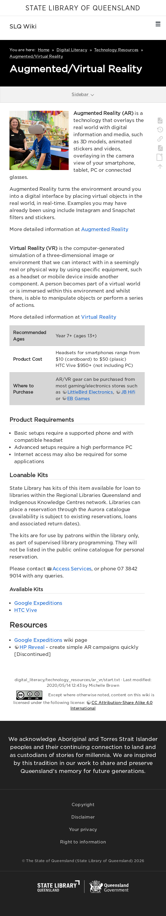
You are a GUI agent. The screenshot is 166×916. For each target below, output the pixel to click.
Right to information (83, 842)
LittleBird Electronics (90, 391)
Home (43, 50)
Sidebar (83, 94)
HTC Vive (25, 610)
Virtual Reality (98, 317)
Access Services (72, 569)
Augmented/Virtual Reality (36, 56)
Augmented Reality (104, 229)
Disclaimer (83, 817)
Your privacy (83, 829)
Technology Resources (116, 50)
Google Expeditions (38, 603)
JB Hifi (128, 391)
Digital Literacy (72, 50)
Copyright (83, 804)
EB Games (78, 398)
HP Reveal (32, 647)
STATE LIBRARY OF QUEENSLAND (82, 8)
